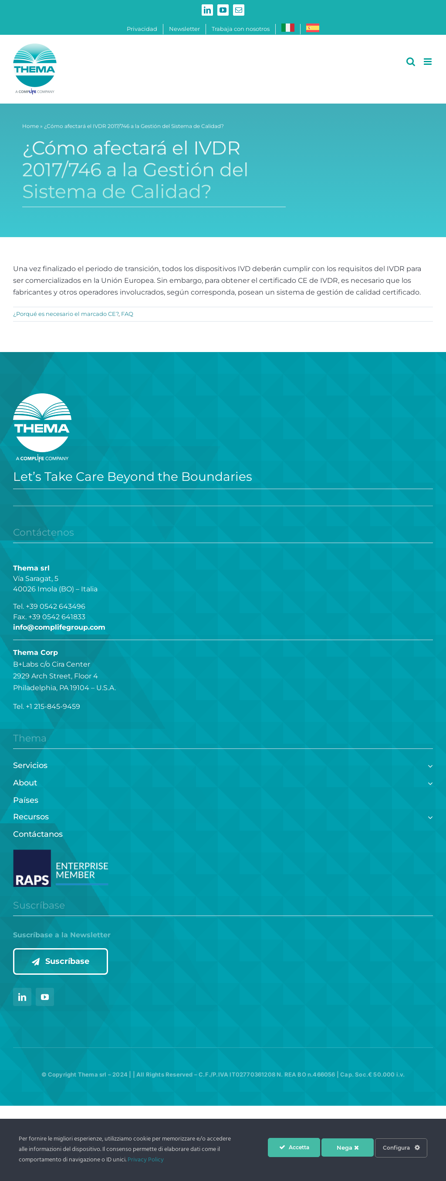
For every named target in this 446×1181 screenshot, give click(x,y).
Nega (348, 1147)
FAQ (127, 313)
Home (30, 128)
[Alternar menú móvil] (428, 61)
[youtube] (45, 997)
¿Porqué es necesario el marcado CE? (65, 313)
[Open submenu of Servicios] (428, 765)
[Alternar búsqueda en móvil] (410, 61)
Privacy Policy (146, 1160)
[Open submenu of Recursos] (428, 816)
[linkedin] (22, 997)
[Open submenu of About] (428, 782)
